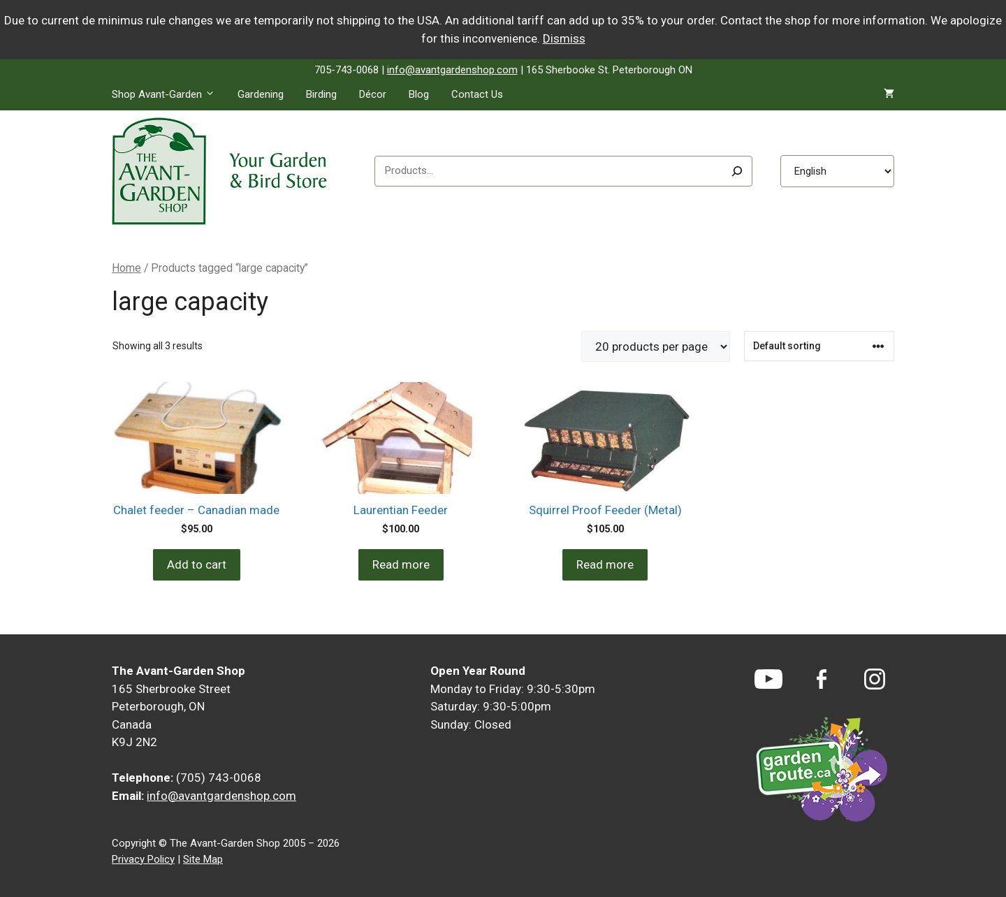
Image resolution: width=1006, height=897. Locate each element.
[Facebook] (821, 679)
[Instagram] (875, 679)
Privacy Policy (143, 859)
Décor (372, 94)
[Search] (737, 171)
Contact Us (477, 94)
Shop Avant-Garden (169, 94)
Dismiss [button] (564, 38)
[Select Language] (837, 171)
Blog (419, 94)
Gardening (261, 94)
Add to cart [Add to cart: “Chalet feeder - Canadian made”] (196, 564)
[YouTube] (768, 679)
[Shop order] (819, 346)
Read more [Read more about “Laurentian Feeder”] (401, 564)
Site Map (203, 859)
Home (126, 268)
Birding (321, 94)
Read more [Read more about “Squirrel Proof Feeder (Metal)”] (605, 564)
